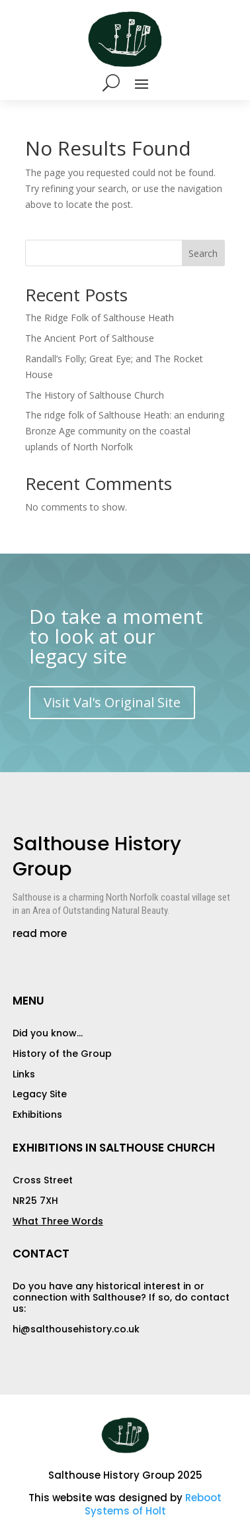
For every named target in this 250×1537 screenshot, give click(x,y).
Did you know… (48, 1033)
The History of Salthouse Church (94, 395)
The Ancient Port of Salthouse (89, 338)
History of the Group (62, 1053)
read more (40, 933)
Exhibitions (37, 1114)
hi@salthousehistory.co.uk (76, 1329)
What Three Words (58, 1221)
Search (203, 253)
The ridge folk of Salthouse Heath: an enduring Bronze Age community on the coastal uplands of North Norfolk (124, 431)
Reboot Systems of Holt (153, 1504)
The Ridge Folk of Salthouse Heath (99, 317)
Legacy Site (40, 1094)
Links (24, 1074)
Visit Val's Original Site (112, 702)
